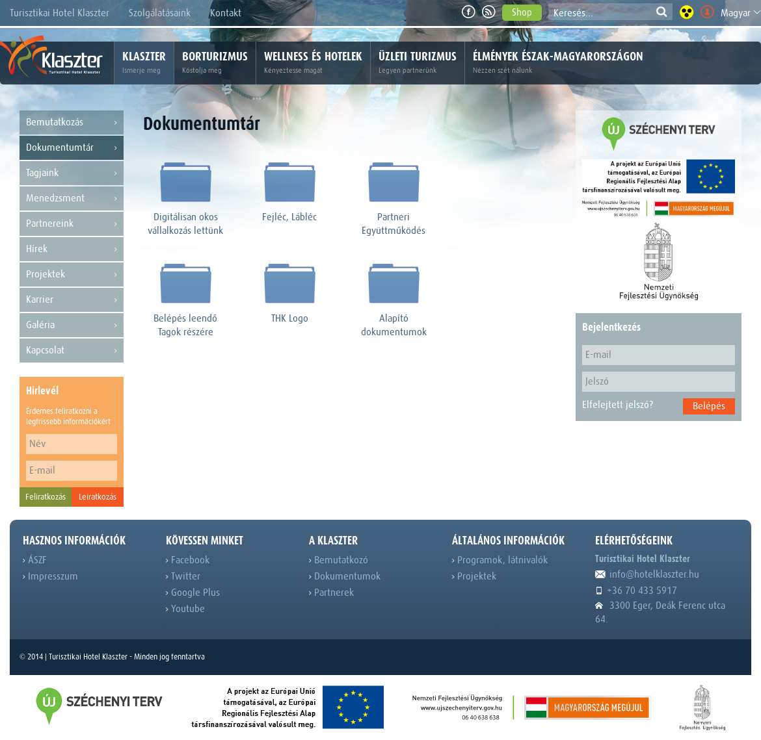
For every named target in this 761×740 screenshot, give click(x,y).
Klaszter (144, 63)
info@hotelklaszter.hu (647, 574)
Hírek (71, 249)
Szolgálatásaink (160, 13)
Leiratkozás (97, 497)
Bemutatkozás (71, 122)
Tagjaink (71, 173)
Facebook (187, 560)
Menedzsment (71, 198)
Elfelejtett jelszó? (617, 405)
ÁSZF (35, 560)
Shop (522, 12)
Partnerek (331, 592)
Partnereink (71, 224)
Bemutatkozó (338, 560)
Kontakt (225, 13)
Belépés (709, 406)
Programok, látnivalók (500, 560)
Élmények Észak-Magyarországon (558, 63)
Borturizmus (215, 63)
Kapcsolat (71, 350)
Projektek (71, 274)
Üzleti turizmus (418, 63)
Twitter (183, 576)
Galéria (71, 325)
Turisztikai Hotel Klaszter (59, 13)
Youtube (185, 609)
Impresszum (50, 576)
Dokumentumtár (71, 148)
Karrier (71, 300)
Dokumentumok (344, 576)
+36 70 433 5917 (636, 590)
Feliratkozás (45, 497)
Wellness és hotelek (313, 63)
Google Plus (193, 592)
